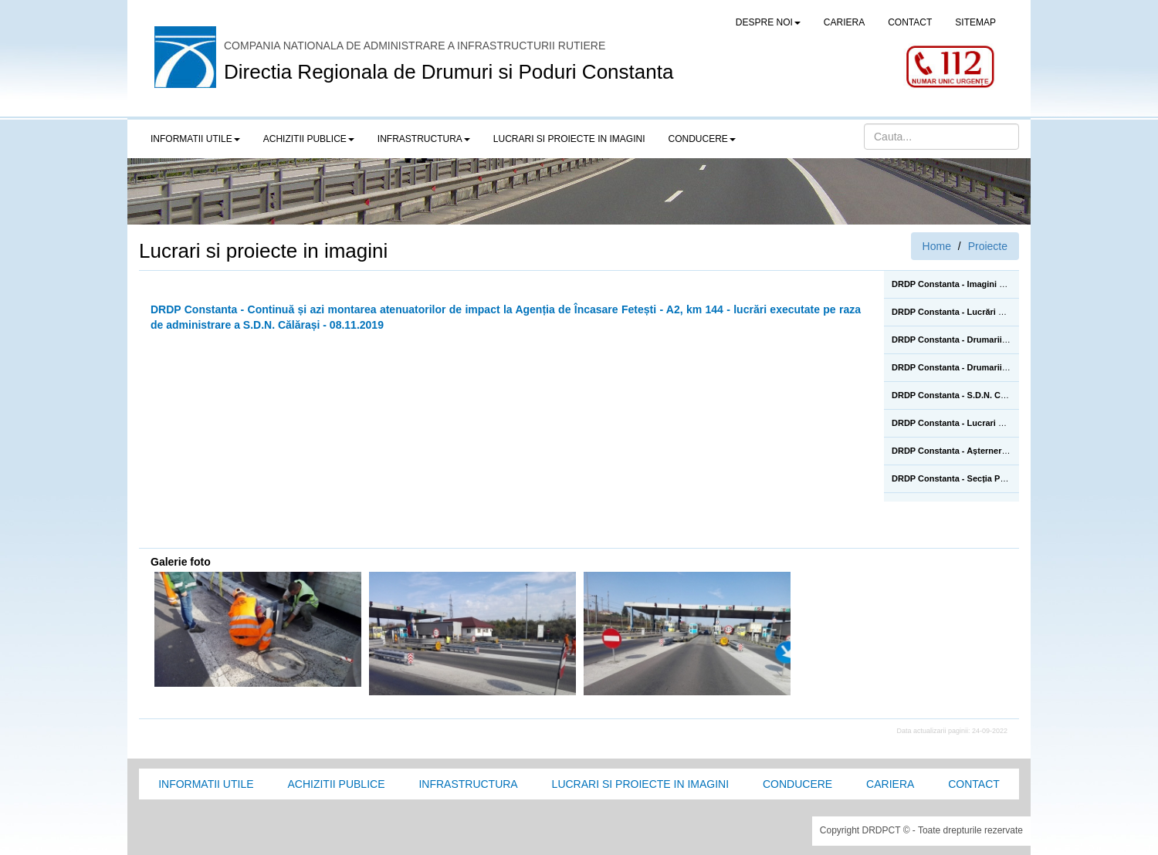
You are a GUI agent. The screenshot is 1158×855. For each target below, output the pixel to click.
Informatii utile (205, 784)
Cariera (890, 784)
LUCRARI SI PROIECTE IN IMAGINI (569, 138)
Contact (974, 784)
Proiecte (987, 246)
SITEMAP (975, 22)
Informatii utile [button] (195, 138)
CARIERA (844, 22)
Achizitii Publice (335, 784)
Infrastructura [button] (424, 138)
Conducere (797, 784)
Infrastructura (467, 784)
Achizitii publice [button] (308, 138)
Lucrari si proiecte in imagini (640, 784)
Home (937, 246)
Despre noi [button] (768, 22)
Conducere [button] (702, 138)
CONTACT (910, 22)
